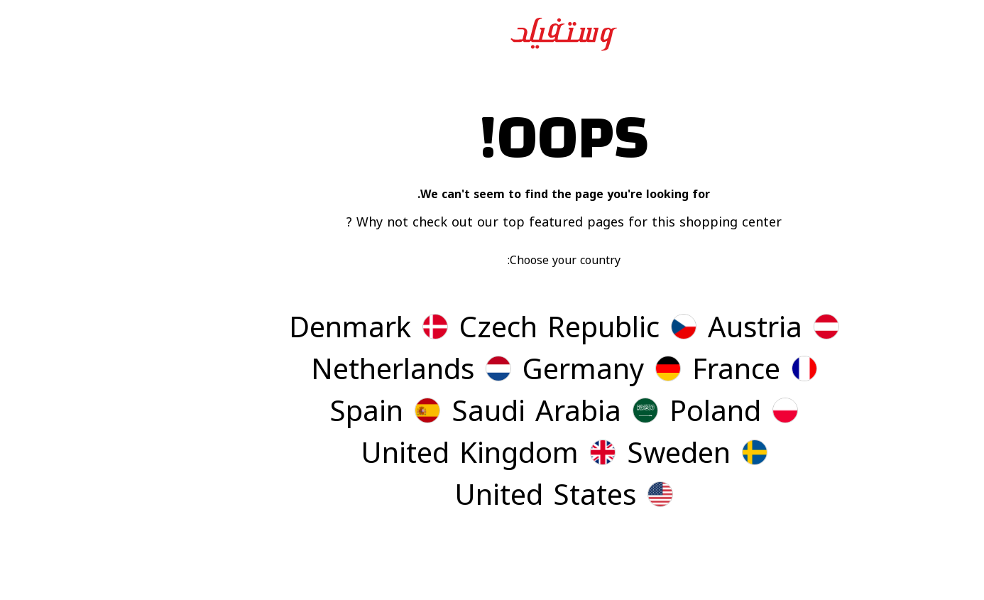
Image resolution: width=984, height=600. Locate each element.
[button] (701, 329)
